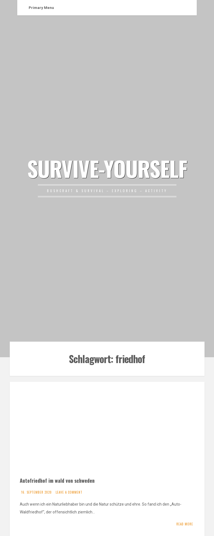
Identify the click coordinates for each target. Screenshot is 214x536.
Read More (184, 524)
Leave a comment (69, 492)
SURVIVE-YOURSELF (107, 168)
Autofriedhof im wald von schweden (57, 480)
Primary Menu (41, 8)
